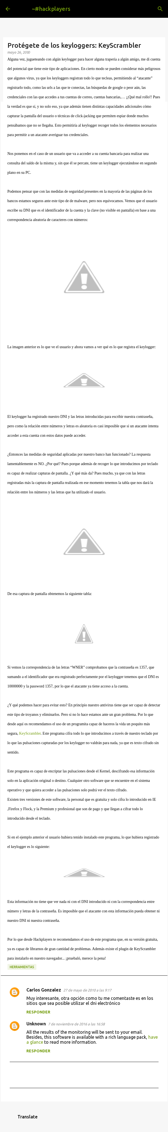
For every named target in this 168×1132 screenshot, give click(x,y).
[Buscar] (160, 9)
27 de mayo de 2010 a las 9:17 (87, 990)
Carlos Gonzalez (43, 989)
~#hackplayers (51, 9)
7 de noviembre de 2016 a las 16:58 (76, 1024)
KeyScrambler (30, 733)
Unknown (36, 1023)
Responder (38, 1012)
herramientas (22, 967)
